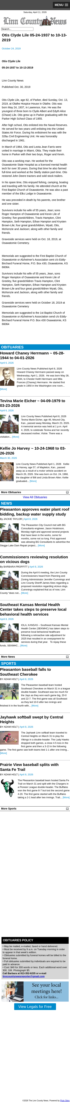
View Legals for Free (35, 1007)
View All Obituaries (35, 497)
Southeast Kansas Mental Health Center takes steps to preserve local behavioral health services (33, 609)
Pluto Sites (64, 1101)
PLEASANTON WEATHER (35, 827)
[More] (3, 389)
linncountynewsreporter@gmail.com (24, 976)
